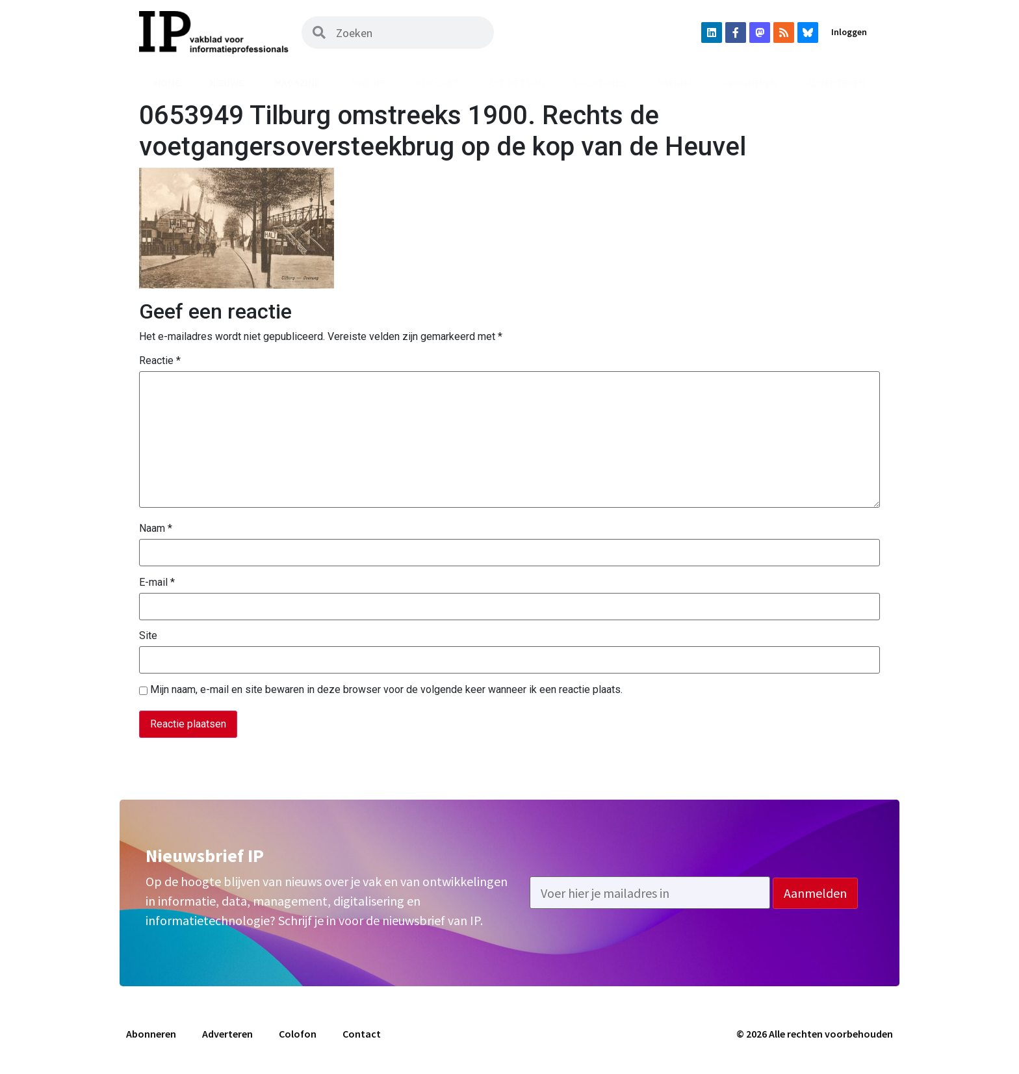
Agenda (674, 82)
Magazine (297, 82)
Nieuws (226, 82)
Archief (368, 82)
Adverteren (835, 82)
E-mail (157, 582)
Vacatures (600, 82)
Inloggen (849, 32)
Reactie (160, 361)
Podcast (437, 82)
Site (148, 636)
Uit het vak (517, 82)
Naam (155, 528)
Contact (361, 1033)
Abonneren (750, 82)
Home (167, 82)
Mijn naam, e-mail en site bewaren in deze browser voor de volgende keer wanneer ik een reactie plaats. (386, 690)
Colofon (297, 1033)
